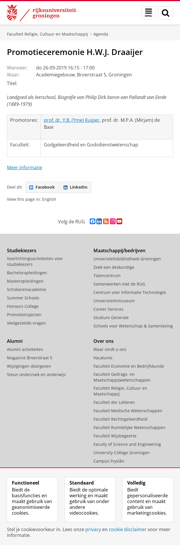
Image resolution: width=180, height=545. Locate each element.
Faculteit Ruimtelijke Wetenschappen (129, 427)
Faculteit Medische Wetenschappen (127, 410)
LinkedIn (75, 187)
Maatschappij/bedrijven (119, 250)
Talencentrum (107, 275)
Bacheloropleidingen (27, 272)
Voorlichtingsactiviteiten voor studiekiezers (35, 261)
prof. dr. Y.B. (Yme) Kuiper (72, 120)
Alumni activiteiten (25, 349)
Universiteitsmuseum (114, 300)
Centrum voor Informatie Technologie (129, 292)
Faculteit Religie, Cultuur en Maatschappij (47, 34)
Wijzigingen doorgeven (29, 366)
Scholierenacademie (26, 289)
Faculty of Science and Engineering (127, 444)
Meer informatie (24, 167)
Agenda (100, 34)
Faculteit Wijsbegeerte (114, 436)
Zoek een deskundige (113, 267)
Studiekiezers (21, 250)
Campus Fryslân (108, 461)
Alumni (14, 341)
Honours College (23, 306)
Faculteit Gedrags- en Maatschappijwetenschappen (122, 377)
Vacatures (102, 357)
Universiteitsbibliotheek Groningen (127, 259)
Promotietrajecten (24, 314)
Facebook (42, 187)
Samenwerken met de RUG (119, 284)
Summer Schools (23, 298)
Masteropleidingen (25, 281)
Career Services (108, 309)
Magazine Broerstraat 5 (29, 357)
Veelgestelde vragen (26, 323)
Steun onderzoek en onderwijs (36, 374)
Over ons (103, 341)
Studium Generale (111, 317)
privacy (93, 529)
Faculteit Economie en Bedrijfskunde (128, 366)
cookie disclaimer (128, 529)
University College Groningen (121, 452)
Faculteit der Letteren (114, 402)
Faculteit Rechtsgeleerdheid (120, 419)
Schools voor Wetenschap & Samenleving (133, 326)
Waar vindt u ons (109, 349)
